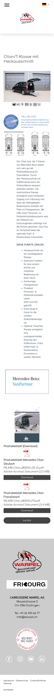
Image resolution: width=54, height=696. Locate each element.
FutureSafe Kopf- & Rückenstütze (33, 346)
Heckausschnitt (29, 178)
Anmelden (8, 690)
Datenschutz (22, 681)
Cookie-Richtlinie (38, 681)
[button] (45, 4)
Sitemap (8, 684)
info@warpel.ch (27, 617)
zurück (27, 520)
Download (27, 477)
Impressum (9, 681)
